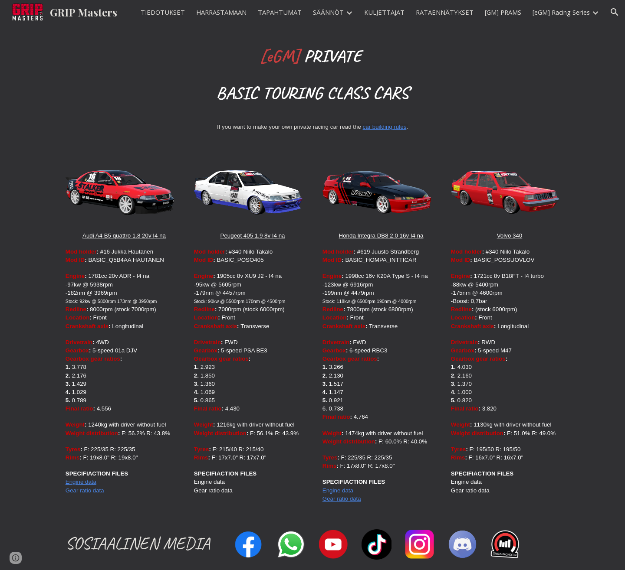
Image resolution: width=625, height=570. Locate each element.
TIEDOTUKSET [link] (163, 12)
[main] (312, 74)
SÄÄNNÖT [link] (328, 12)
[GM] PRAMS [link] (503, 12)
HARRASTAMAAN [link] (221, 12)
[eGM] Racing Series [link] (561, 12)
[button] (614, 12)
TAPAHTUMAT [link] (280, 12)
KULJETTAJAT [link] (384, 12)
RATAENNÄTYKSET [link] (445, 12)
